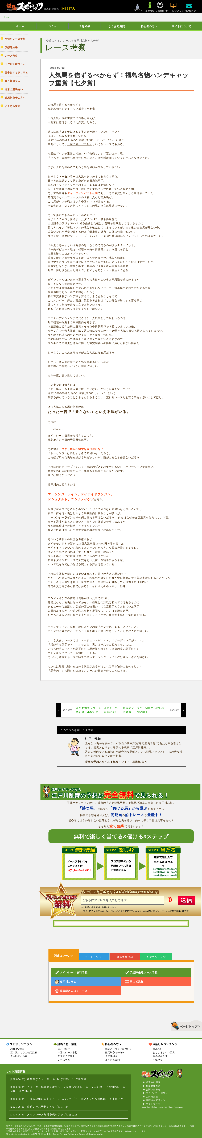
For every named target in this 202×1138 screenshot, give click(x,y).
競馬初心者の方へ (115, 1052)
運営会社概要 (153, 1082)
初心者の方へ (149, 26)
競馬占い (158, 1049)
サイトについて (181, 26)
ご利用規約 (152, 1096)
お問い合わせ (153, 1089)
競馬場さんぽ (160, 1056)
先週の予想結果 (66, 1056)
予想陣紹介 (111, 1056)
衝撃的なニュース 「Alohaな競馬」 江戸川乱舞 (56, 1079)
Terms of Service (87, 1134)
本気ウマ (158, 1059)
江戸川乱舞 (93, 739)
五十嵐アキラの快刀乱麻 (23, 1052)
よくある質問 (116, 26)
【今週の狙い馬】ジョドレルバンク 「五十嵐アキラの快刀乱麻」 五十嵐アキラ (76, 1098)
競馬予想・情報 (67, 1044)
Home (7, 17)
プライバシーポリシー (158, 1093)
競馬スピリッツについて (118, 1049)
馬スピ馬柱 (64, 1049)
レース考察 (64, 1059)
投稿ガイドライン (155, 1100)
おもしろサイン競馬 (164, 1052)
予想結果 (84, 26)
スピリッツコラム (21, 1044)
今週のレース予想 (67, 1052)
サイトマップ (153, 1104)
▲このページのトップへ (185, 1024)
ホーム (20, 26)
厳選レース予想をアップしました (48, 1106)
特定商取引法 (153, 1086)
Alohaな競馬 (17, 1049)
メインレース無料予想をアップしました (52, 1114)
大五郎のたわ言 (18, 1056)
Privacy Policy (67, 1134)
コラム (52, 26)
